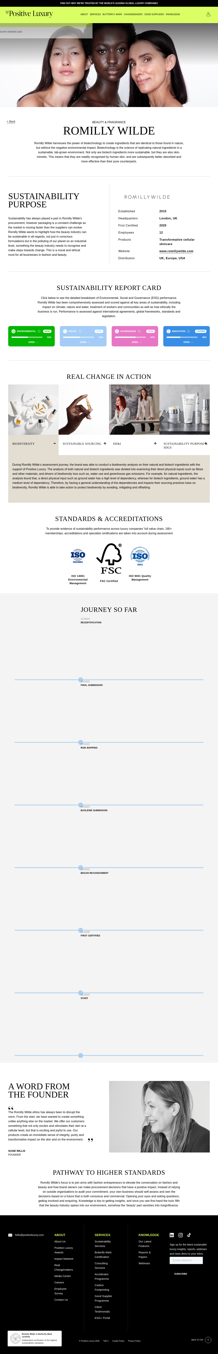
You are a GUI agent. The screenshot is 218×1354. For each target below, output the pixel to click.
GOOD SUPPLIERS (144, 14)
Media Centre (62, 1276)
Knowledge (163, 14)
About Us (60, 1241)
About (74, 14)
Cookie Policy (118, 1341)
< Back (11, 121)
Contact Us (203, 14)
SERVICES (85, 14)
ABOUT (59, 1235)
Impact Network (63, 1258)
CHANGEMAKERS (123, 14)
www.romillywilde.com (176, 251)
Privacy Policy (134, 1341)
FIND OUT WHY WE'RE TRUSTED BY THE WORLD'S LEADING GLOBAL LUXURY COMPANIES (109, 3)
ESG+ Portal (102, 1317)
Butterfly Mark (103, 14)
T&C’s (106, 1341)
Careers (59, 1282)
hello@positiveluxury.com (29, 1234)
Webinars (144, 1263)
